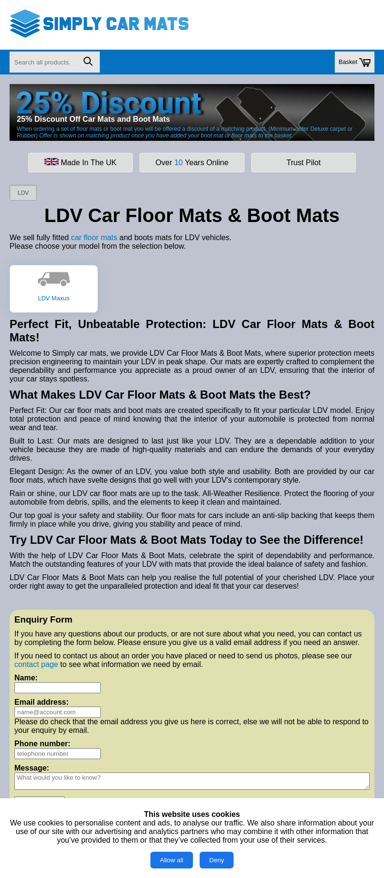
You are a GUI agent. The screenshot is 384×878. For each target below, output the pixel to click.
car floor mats (94, 237)
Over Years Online (192, 162)
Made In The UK (80, 162)
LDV (23, 193)
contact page (36, 664)
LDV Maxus (54, 285)
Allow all (171, 860)
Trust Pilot (304, 162)
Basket (355, 62)
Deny (216, 860)
